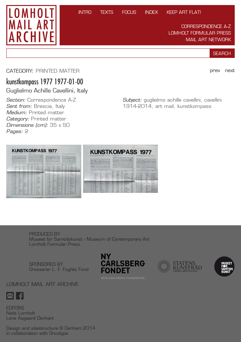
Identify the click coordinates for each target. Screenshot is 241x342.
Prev (215, 70)
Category (19, 71)
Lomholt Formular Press (200, 33)
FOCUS (129, 12)
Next (230, 70)
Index (151, 12)
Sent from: (19, 106)
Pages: (14, 131)
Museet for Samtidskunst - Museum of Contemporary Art (89, 239)
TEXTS (106, 12)
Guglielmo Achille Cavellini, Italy (47, 90)
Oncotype (58, 333)
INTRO (84, 12)
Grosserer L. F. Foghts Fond (58, 269)
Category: (17, 119)
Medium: (16, 112)
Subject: (132, 100)
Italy (60, 106)
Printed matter (57, 71)
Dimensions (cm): (27, 125)
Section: (15, 100)
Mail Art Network (208, 39)
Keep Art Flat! (184, 12)
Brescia (43, 106)
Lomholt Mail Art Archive (31, 25)
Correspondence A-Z (206, 26)
